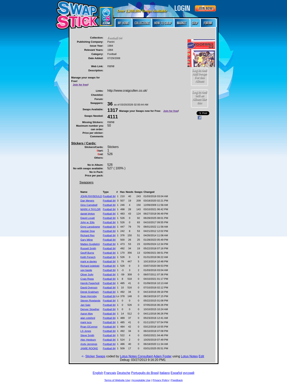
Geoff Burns (87, 252)
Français (110, 373)
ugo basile (86, 270)
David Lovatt (87, 218)
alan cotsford (87, 317)
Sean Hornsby (88, 296)
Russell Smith (88, 248)
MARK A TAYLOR (90, 209)
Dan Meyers (87, 200)
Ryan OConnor (89, 326)
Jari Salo (85, 304)
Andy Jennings (88, 344)
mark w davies (88, 261)
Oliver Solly (86, 274)
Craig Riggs (87, 278)
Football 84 (109, 196)
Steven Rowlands (90, 300)
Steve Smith (87, 335)
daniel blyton (87, 213)
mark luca (85, 322)
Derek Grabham (89, 291)
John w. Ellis (87, 222)
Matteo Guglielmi (90, 244)
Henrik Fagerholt (89, 283)
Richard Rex (87, 235)
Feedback (177, 380)
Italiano (165, 373)
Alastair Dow (87, 231)
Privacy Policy (161, 380)
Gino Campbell (88, 204)
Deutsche (123, 373)
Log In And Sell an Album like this (199, 97)
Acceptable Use (141, 380)
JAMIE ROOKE (89, 348)
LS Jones (85, 331)
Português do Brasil (145, 373)
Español (176, 373)
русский (188, 373)
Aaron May (86, 313)
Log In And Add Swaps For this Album (199, 75)
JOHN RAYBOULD (91, 196)
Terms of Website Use (117, 380)
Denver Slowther (89, 309)
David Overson (88, 287)
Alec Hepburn (88, 339)
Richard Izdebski (89, 265)
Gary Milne (86, 239)
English (98, 373)
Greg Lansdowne (90, 226)
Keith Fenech (88, 257)
